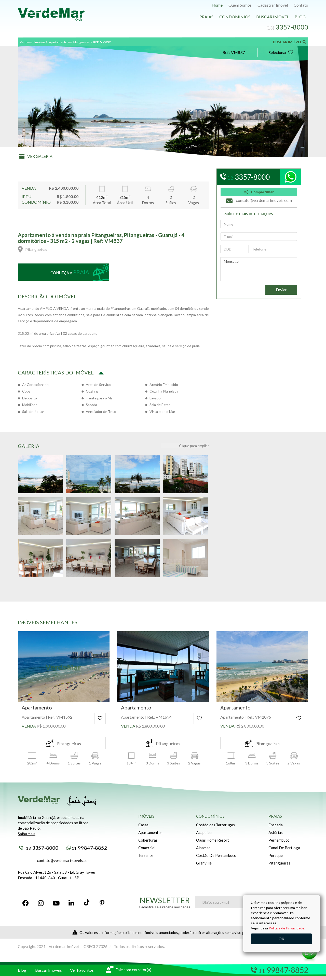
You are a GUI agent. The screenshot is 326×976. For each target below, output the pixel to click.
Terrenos (146, 855)
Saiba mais (26, 833)
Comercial (146, 847)
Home (217, 5)
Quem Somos (240, 5)
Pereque (275, 855)
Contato (301, 5)
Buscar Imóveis (48, 970)
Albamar (203, 847)
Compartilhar (259, 192)
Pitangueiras (279, 863)
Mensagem (259, 269)
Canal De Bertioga (284, 847)
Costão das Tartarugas (215, 824)
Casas (143, 824)
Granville (204, 863)
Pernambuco (279, 840)
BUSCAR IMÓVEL (289, 42)
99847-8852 (86, 848)
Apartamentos (150, 832)
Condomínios (234, 16)
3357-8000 (38, 848)
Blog (300, 16)
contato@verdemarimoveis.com (63, 860)
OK (281, 939)
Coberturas (148, 840)
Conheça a (69, 272)
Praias (206, 16)
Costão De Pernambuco (216, 855)
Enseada (275, 824)
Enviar (281, 289)
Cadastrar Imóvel (272, 5)
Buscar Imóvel (272, 16)
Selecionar (281, 52)
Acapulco (204, 832)
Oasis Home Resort (212, 840)
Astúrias (275, 832)
